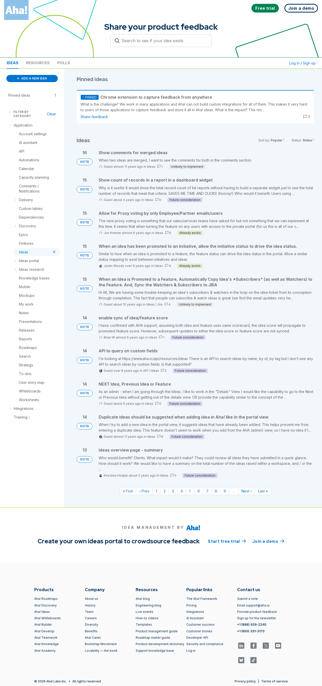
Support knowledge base (155, 651)
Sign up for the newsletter (256, 618)
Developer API (197, 637)
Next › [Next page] (246, 491)
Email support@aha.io (253, 605)
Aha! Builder (43, 624)
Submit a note (247, 599)
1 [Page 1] (156, 491)
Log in (190, 651)
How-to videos (147, 618)
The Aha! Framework (201, 599)
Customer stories (199, 631)
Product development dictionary (160, 644)
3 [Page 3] (173, 491)
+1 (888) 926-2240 (251, 624)
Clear (51, 113)
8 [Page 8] (216, 491)
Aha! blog (143, 599)
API (145, 371)
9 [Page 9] (225, 491)
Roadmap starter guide (153, 637)
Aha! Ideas (42, 612)
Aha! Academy (45, 651)
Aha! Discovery (45, 605)
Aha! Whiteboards (47, 618)
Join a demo (268, 541)
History (90, 605)
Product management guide (157, 631)
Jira (160, 304)
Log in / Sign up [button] (303, 63)
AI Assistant (195, 618)
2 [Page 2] (165, 491)
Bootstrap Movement (101, 644)
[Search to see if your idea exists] (163, 41)
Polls (63, 62)
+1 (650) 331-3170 (250, 631)
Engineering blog (148, 605)
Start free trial (227, 541)
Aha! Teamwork (45, 637)
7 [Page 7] (207, 491)
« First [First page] (128, 491)
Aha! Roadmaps (46, 599)
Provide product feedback (257, 612)
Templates (144, 624)
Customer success (200, 624)
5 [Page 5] (190, 491)
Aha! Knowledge (46, 644)
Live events (144, 612)
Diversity (91, 624)
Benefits (91, 631)
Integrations (195, 612)
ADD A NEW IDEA (32, 78)
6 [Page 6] (199, 491)
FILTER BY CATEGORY (19, 114)
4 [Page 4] (181, 491)
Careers (91, 618)
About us (91, 599)
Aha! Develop (44, 631)
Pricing (191, 605)
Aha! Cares (93, 637)
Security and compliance (204, 644)
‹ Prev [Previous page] (144, 491)
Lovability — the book (101, 651)
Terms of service (274, 681)
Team (89, 612)
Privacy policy (245, 681)
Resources (38, 62)
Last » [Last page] (263, 491)
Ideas (12, 62)
